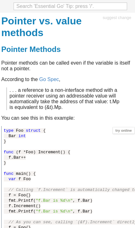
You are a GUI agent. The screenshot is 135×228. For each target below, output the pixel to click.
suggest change (117, 17)
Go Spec (49, 79)
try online (123, 130)
